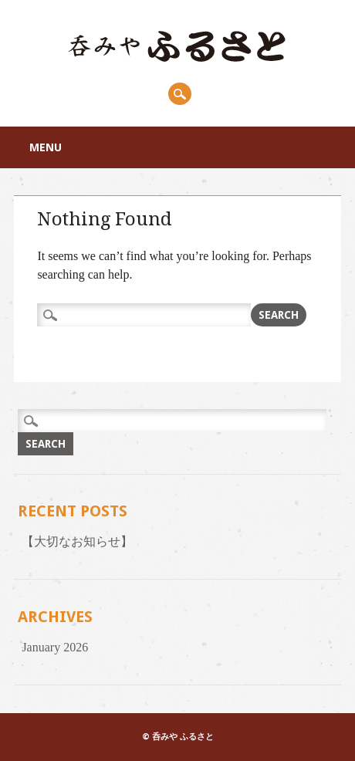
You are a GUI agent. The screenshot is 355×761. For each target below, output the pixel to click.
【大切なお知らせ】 (77, 541)
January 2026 (55, 647)
